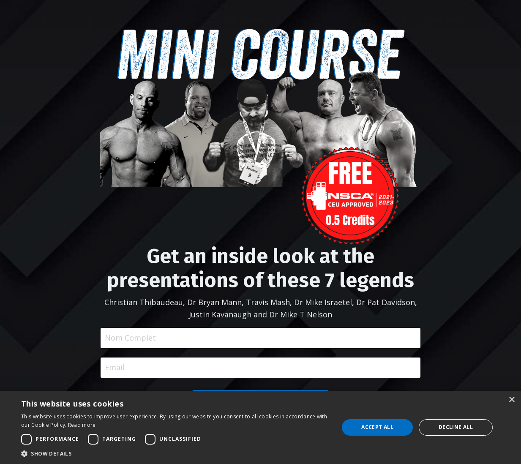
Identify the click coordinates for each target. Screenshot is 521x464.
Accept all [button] (377, 427)
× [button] (511, 400)
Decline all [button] (456, 427)
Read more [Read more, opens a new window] (82, 425)
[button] (175, 453)
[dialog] (260, 427)
